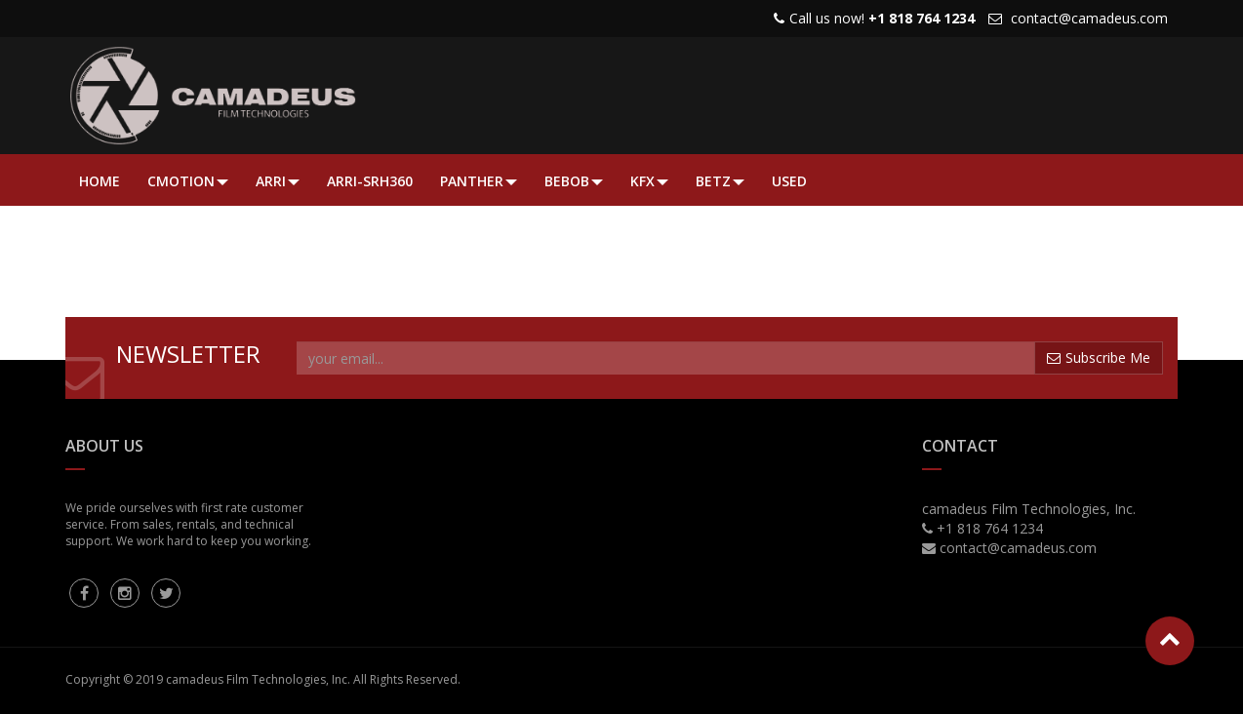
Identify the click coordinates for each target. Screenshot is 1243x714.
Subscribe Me (1098, 357)
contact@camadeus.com (1089, 18)
